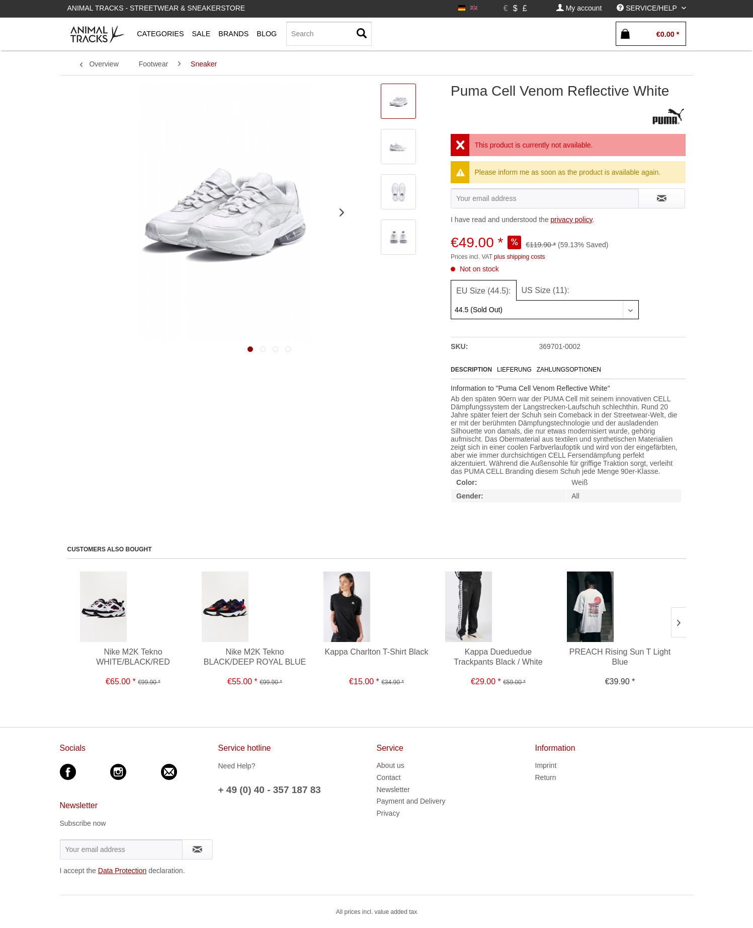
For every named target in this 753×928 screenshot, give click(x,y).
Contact (389, 777)
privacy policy (572, 220)
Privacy (388, 813)
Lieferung (514, 369)
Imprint (546, 765)
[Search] (329, 34)
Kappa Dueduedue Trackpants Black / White (498, 657)
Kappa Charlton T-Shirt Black (376, 652)
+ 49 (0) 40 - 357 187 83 (269, 789)
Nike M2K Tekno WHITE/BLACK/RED (133, 657)
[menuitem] (579, 8)
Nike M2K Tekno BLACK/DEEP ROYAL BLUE (255, 657)
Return (545, 777)
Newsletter (393, 790)
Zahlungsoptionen (569, 369)
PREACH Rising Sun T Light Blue (620, 657)
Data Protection (122, 871)
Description (471, 369)
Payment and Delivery (411, 801)
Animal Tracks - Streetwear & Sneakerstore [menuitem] (156, 8)
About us (390, 765)
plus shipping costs (519, 256)
